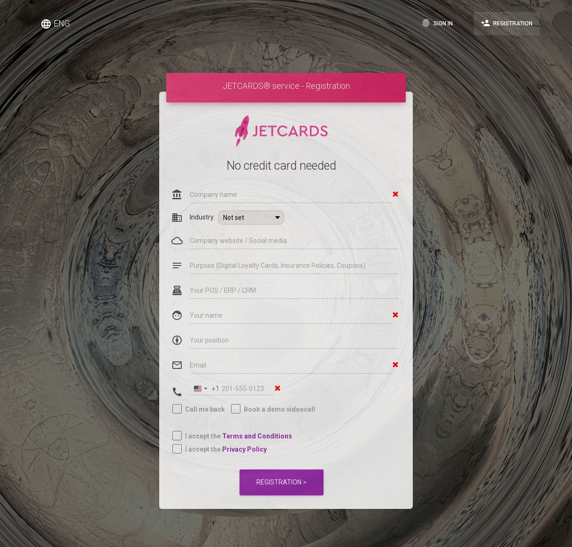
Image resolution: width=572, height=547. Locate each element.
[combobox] (204, 371)
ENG (55, 24)
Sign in (437, 23)
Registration (507, 23)
